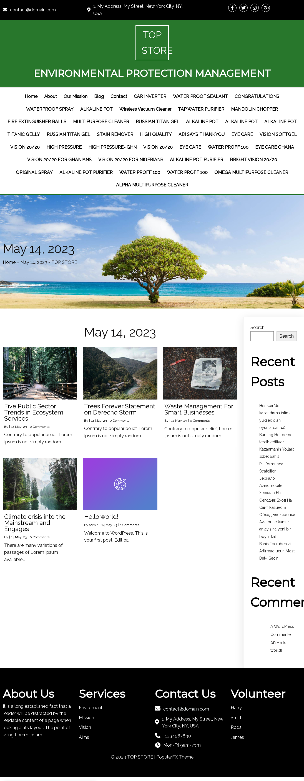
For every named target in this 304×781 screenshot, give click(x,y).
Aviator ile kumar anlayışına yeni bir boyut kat (275, 510)
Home (9, 242)
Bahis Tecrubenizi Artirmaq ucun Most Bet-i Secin (277, 532)
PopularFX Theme (175, 738)
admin (94, 506)
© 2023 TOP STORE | (133, 738)
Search (257, 309)
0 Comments (39, 408)
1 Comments (129, 506)
